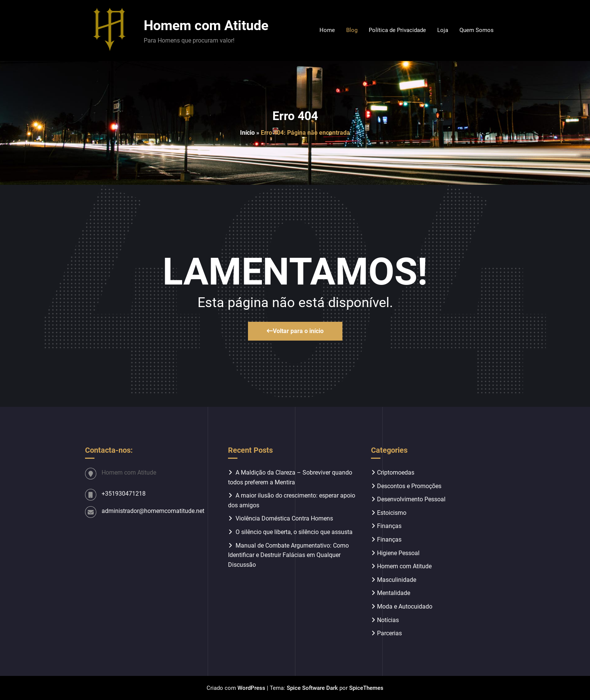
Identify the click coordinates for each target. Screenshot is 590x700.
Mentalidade (393, 593)
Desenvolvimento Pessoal (411, 499)
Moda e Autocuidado (404, 606)
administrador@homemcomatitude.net (153, 510)
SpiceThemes (366, 688)
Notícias (388, 620)
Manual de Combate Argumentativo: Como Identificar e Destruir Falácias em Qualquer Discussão (288, 555)
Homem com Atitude (206, 25)
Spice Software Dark (312, 688)
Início (247, 132)
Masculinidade (396, 579)
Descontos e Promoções (409, 486)
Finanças (389, 526)
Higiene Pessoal (398, 553)
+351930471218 (124, 493)
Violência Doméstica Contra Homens (284, 518)
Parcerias (389, 633)
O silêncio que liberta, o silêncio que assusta (294, 532)
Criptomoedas (395, 472)
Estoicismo (391, 512)
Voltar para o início (295, 331)
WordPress (251, 688)
